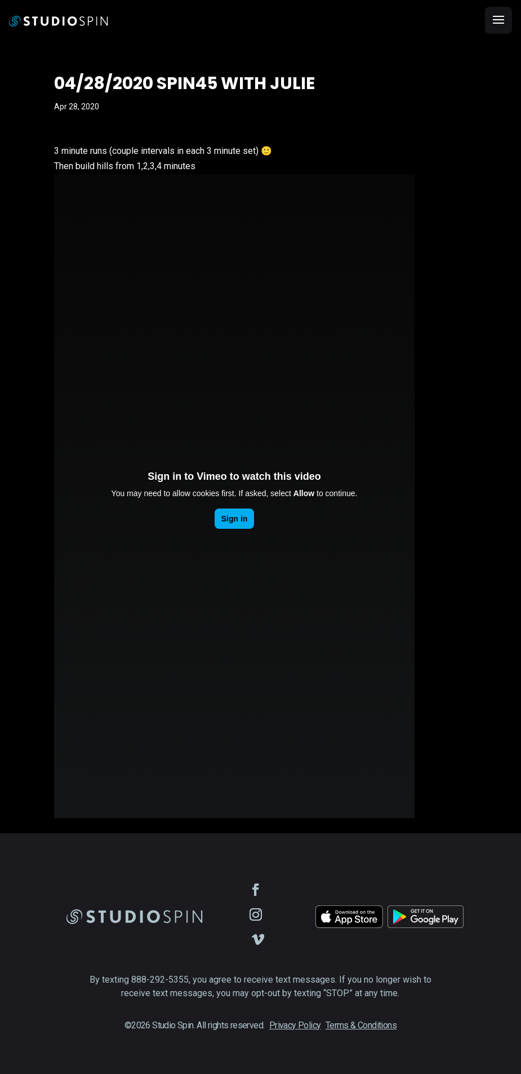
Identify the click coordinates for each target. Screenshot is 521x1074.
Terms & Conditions (361, 1025)
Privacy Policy (295, 1025)
